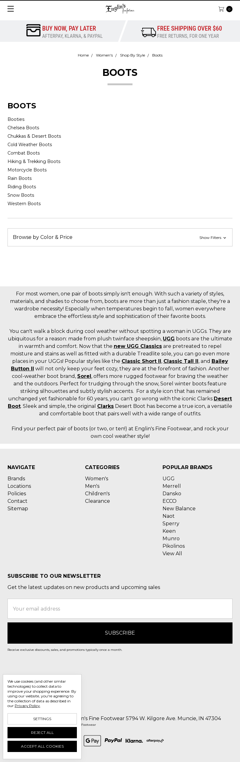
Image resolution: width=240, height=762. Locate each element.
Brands (16, 479)
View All (172, 554)
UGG (169, 339)
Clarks (105, 406)
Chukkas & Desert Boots (34, 136)
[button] (120, 237)
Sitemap (18, 509)
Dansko (171, 494)
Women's (96, 479)
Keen (169, 531)
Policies (17, 494)
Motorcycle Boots (27, 170)
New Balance (179, 509)
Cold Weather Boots (30, 144)
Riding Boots (22, 187)
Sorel (84, 376)
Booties (16, 119)
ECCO (169, 501)
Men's (92, 486)
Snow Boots (21, 195)
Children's (97, 494)
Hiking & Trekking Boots (34, 161)
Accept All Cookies (42, 746)
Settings (42, 718)
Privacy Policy (27, 705)
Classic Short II (141, 361)
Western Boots (24, 203)
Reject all (42, 732)
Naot (168, 516)
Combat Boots (24, 153)
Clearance (97, 501)
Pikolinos (173, 546)
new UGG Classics (138, 346)
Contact (18, 501)
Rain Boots (20, 178)
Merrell (171, 486)
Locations (19, 486)
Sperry (170, 524)
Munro (171, 539)
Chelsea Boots (23, 128)
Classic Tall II (180, 361)
